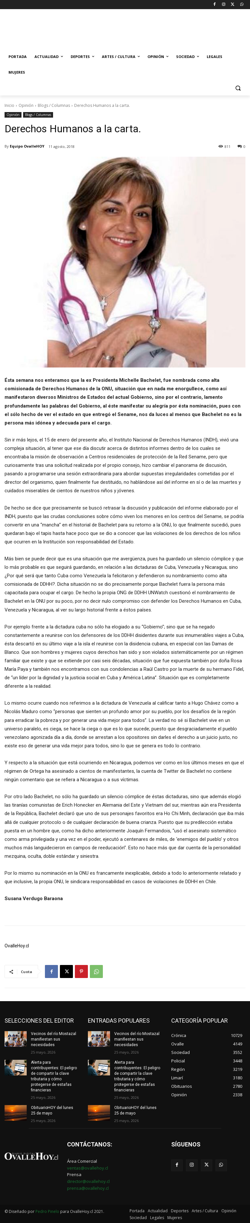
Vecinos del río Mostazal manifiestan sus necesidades (53, 1039)
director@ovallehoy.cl (88, 1181)
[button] (237, 88)
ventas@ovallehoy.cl (87, 1167)
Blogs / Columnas (54, 105)
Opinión (26, 105)
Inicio (9, 105)
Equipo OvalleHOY (27, 146)
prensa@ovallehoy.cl (88, 1187)
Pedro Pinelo (47, 1211)
